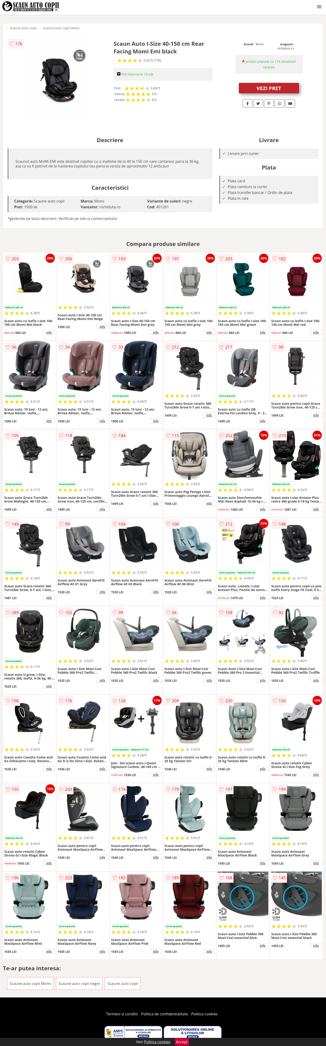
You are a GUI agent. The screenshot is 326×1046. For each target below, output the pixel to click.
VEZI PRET (269, 88)
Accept (182, 1041)
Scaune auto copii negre (79, 983)
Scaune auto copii (23, 28)
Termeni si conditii (122, 1014)
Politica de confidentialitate (164, 1014)
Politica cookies (204, 1014)
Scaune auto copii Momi (61, 28)
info (49, 332)
